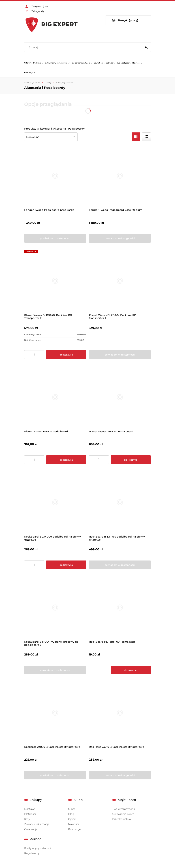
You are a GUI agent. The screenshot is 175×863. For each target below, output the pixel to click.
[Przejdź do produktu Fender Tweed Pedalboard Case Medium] (120, 176)
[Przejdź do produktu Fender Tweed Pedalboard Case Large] (55, 176)
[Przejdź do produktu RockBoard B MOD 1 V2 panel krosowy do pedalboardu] (55, 607)
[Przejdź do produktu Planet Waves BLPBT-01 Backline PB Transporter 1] (120, 281)
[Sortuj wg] (51, 136)
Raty (27, 819)
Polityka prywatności (37, 848)
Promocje (74, 829)
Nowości (73, 824)
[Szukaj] (146, 47)
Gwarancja (30, 829)
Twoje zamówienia (124, 809)
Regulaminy (32, 853)
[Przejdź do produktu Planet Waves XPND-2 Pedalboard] (120, 397)
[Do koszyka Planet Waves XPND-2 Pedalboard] (131, 459)
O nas (71, 809)
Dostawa (29, 809)
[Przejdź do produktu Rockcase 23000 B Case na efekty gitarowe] (55, 713)
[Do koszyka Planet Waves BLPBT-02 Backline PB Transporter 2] (66, 354)
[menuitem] (28, 62)
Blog (71, 814)
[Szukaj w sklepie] (84, 47)
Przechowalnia (121, 819)
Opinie (72, 819)
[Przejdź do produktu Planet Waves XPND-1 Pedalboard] (55, 397)
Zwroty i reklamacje (36, 824)
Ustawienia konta (123, 814)
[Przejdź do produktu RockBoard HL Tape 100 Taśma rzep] (120, 607)
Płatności (30, 814)
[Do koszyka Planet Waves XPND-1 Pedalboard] (66, 459)
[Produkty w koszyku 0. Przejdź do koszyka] (128, 20)
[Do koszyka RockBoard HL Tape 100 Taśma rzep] (131, 670)
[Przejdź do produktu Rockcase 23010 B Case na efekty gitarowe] (120, 713)
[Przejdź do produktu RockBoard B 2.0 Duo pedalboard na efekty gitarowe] (55, 502)
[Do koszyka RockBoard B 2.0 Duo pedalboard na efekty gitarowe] (66, 564)
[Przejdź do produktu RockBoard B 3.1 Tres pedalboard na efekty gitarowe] (120, 502)
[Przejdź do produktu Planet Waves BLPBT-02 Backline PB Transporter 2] (55, 281)
